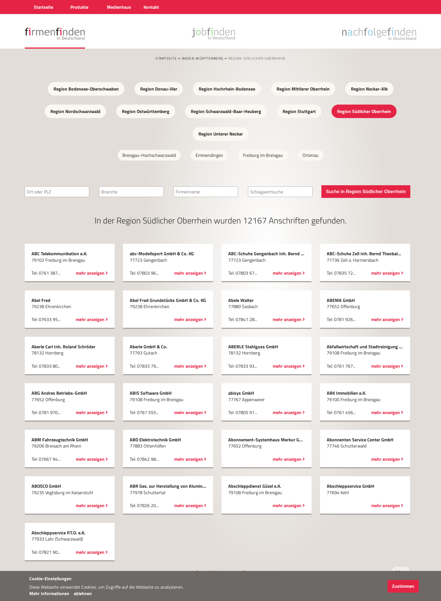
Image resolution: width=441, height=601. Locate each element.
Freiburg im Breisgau (263, 155)
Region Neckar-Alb (369, 88)
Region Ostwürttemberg (145, 111)
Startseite (166, 58)
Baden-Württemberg (202, 58)
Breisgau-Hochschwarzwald (149, 155)
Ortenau (311, 155)
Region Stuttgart (299, 111)
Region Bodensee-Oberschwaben (86, 88)
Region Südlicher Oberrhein (364, 111)
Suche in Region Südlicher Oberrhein (366, 191)
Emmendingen (209, 155)
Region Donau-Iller (158, 88)
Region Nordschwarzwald (75, 111)
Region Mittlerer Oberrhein (303, 88)
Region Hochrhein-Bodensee (227, 88)
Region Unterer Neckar (220, 133)
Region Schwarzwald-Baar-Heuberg (226, 111)
